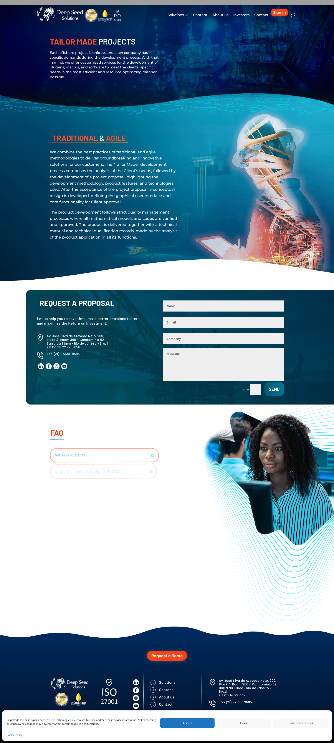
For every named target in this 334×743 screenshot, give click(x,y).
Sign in (279, 12)
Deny (244, 723)
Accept (187, 723)
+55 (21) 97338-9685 (63, 354)
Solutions (176, 15)
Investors (241, 15)
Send (274, 389)
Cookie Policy (14, 735)
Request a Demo (167, 655)
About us (220, 15)
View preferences (300, 723)
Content (200, 15)
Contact (261, 15)
